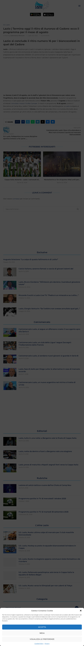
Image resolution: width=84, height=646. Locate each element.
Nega (42, 633)
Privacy (47, 643)
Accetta (42, 627)
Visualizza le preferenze (42, 639)
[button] (81, 611)
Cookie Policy (39, 643)
